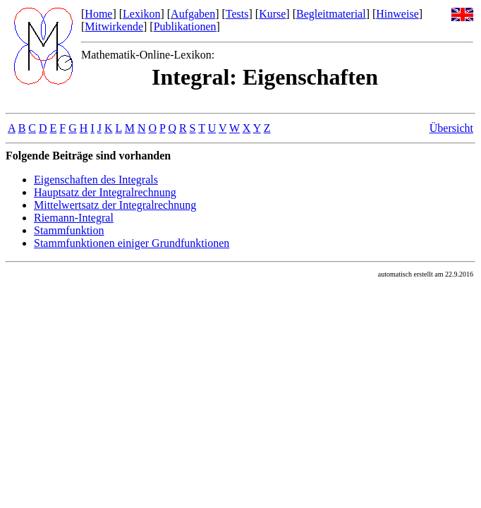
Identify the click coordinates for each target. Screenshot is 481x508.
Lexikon (141, 14)
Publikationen (185, 26)
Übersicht (451, 128)
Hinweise (397, 14)
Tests (237, 14)
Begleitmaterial (331, 14)
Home (98, 14)
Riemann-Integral (74, 218)
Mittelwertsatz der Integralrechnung (115, 205)
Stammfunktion (69, 230)
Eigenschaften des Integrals (96, 180)
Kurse (272, 14)
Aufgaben (193, 14)
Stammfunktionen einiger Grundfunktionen (131, 243)
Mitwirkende (114, 26)
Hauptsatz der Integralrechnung (105, 192)
